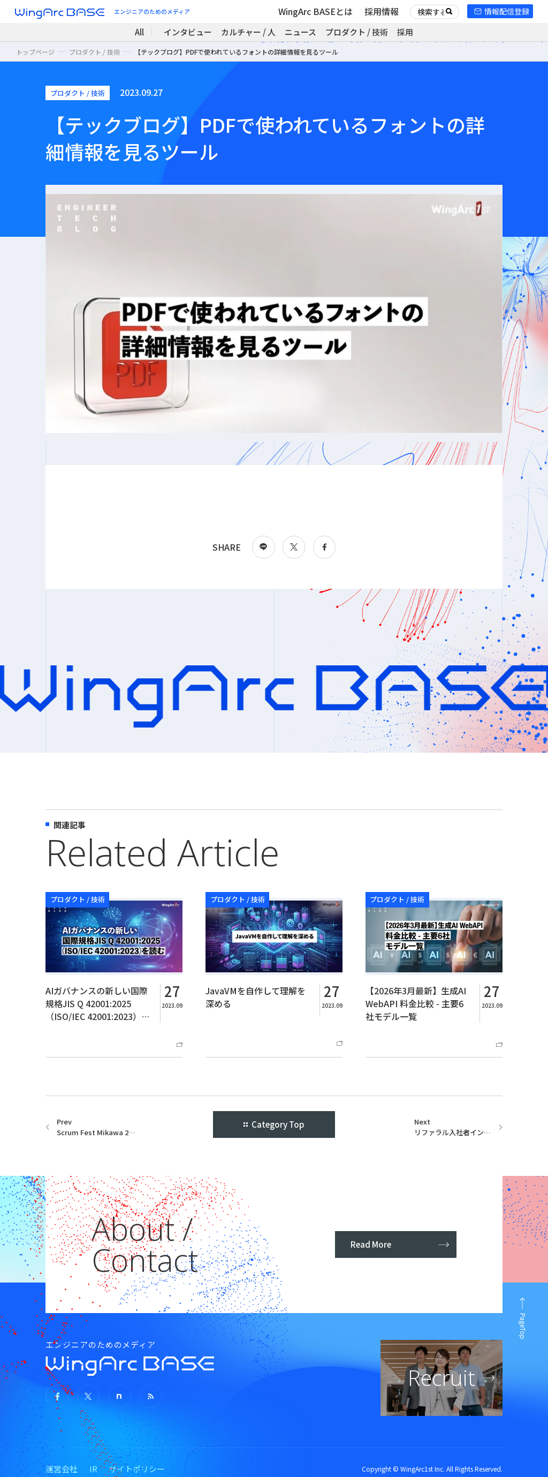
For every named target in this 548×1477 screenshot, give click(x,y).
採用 (405, 32)
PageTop (523, 1326)
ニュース (300, 32)
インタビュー (188, 32)
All (139, 32)
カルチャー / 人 (248, 32)
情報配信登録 (506, 11)
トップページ (35, 51)
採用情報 (381, 11)
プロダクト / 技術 (356, 32)
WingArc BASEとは (315, 11)
